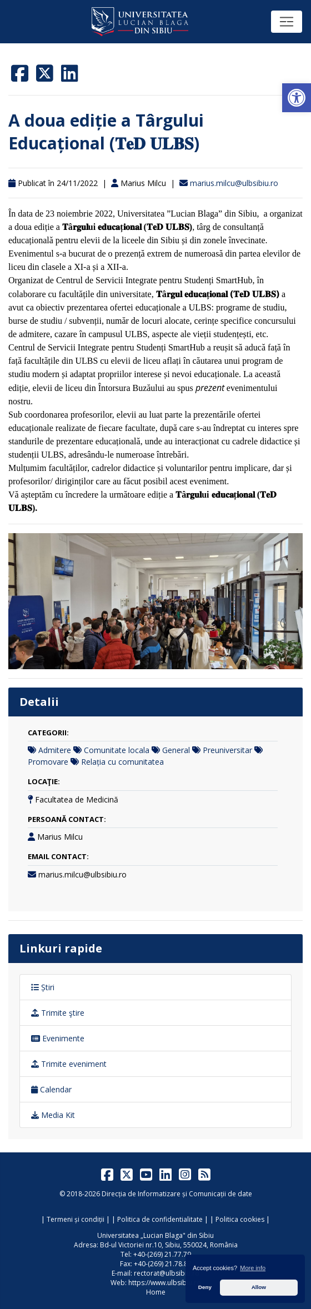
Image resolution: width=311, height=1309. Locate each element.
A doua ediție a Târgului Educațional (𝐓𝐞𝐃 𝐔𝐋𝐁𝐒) (106, 131)
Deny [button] (205, 1287)
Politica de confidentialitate (160, 1219)
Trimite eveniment (69, 1064)
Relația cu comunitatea (122, 761)
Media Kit (53, 1115)
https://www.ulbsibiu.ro (164, 1282)
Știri (42, 987)
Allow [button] (259, 1287)
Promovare (48, 761)
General (176, 750)
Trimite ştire (57, 1012)
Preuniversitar (227, 750)
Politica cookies (239, 1219)
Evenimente (57, 1038)
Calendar (51, 1089)
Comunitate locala (116, 750)
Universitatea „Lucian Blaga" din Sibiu (155, 1235)
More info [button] (252, 1268)
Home (155, 1292)
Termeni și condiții (75, 1219)
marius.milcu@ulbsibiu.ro (234, 183)
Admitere (54, 750)
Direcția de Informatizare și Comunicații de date (177, 1193)
